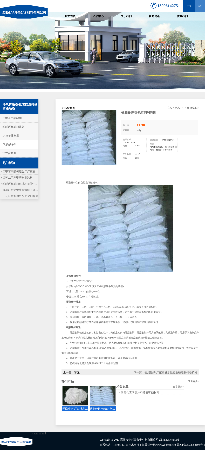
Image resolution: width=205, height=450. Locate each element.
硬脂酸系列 (10, 144)
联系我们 (182, 16)
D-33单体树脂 (11, 135)
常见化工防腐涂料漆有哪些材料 (140, 392)
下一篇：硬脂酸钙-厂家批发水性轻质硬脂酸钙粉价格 (165, 372)
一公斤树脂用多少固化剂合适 (20, 196)
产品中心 (98, 16)
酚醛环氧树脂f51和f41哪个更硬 (21, 183)
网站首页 (70, 16)
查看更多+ (193, 381)
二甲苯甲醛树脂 (12, 118)
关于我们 (126, 16)
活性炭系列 (9, 153)
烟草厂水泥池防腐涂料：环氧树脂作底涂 (27, 189)
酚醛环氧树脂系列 (13, 126)
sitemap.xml (39, 433)
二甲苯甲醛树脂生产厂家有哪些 (22, 171)
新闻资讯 (154, 16)
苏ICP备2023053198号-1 (191, 444)
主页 (170, 108)
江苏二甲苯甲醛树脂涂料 (18, 177)
